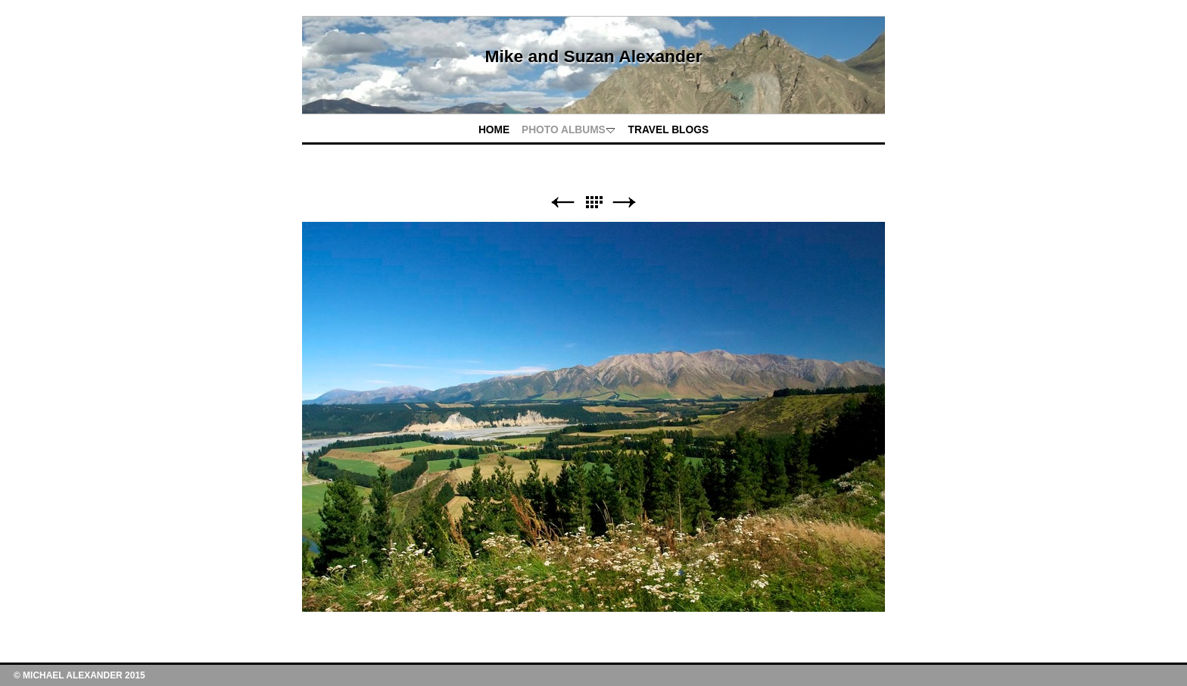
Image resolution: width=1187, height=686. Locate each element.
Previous (562, 202)
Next (624, 202)
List (593, 202)
